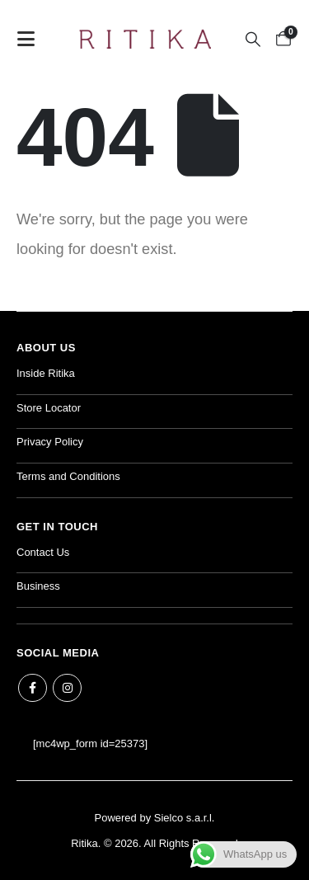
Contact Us (42, 552)
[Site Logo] (145, 38)
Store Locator (48, 408)
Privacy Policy (49, 441)
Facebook (32, 688)
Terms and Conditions (68, 476)
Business (38, 586)
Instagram (67, 688)
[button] (30, 38)
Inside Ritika (45, 373)
